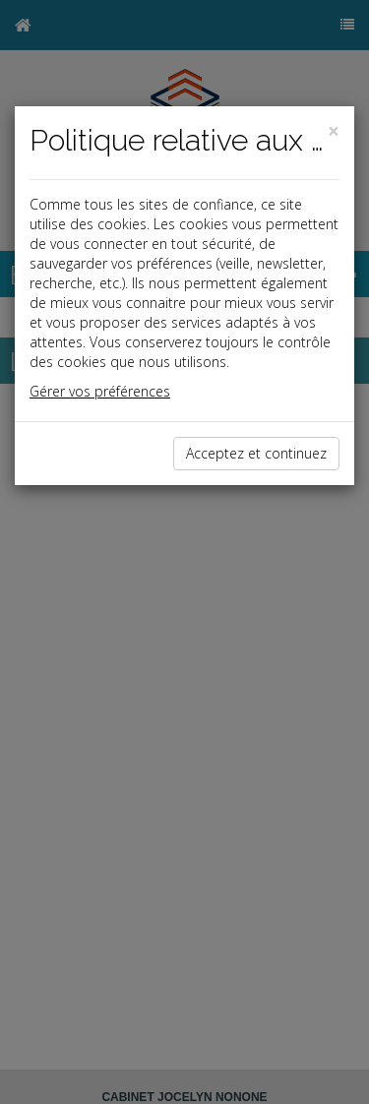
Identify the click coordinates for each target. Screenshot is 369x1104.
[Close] (333, 131)
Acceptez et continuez (256, 453)
